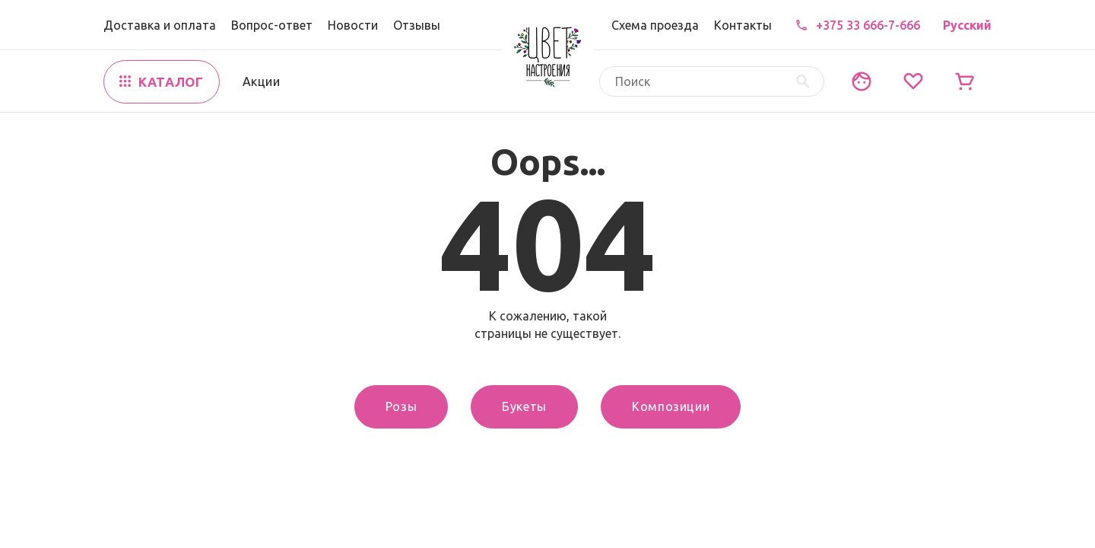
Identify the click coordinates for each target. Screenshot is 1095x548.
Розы (401, 406)
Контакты (743, 25)
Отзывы (416, 25)
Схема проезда (655, 25)
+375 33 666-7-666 (868, 25)
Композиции (670, 406)
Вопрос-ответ (272, 25)
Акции (261, 81)
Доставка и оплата (159, 25)
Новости (353, 25)
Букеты (524, 406)
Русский (967, 25)
